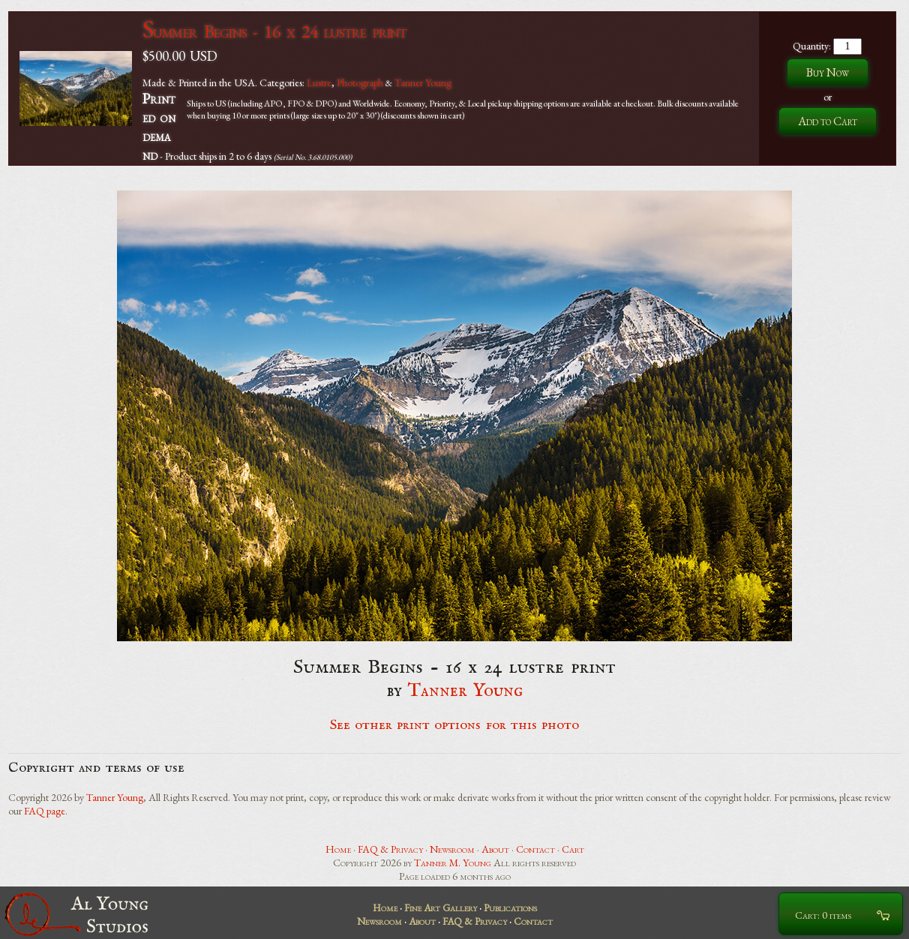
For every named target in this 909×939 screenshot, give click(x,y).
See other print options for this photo (455, 725)
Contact (535, 849)
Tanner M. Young (452, 862)
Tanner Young (423, 82)
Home (338, 849)
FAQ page (44, 811)
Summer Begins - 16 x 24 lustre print (274, 31)
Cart (573, 849)
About (495, 849)
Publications (510, 907)
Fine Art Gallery (440, 907)
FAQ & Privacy (390, 849)
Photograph (360, 82)
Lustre (319, 82)
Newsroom (452, 849)
